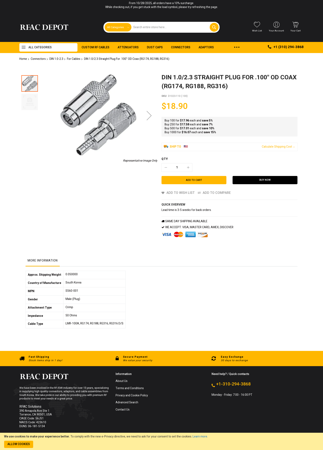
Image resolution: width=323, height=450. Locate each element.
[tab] (43, 261)
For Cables (73, 59)
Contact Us (123, 410)
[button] (29, 101)
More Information (43, 260)
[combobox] (174, 27)
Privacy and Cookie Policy (132, 396)
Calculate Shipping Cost (277, 147)
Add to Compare (217, 192)
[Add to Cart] (194, 180)
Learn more (200, 436)
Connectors (38, 59)
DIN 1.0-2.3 (56, 59)
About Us (122, 381)
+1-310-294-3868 (233, 384)
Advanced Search (127, 403)
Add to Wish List (180, 192)
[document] (161, 441)
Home (23, 59)
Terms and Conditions (130, 388)
